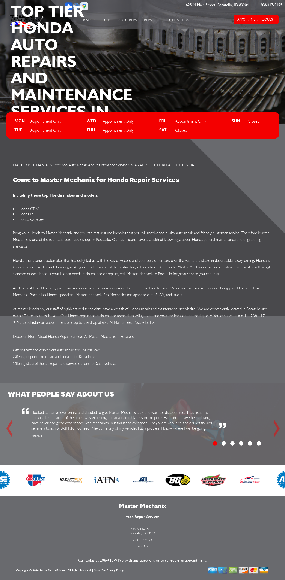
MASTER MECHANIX (30, 165)
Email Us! (142, 546)
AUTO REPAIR (129, 20)
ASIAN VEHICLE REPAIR (154, 165)
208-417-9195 (271, 5)
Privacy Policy (115, 570)
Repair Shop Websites (52, 570)
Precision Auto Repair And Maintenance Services (91, 165)
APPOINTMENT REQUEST (256, 19)
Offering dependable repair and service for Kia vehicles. (55, 356)
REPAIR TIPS (153, 20)
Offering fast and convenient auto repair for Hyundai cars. (57, 349)
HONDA (186, 165)
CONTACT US (178, 20)
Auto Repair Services (142, 517)
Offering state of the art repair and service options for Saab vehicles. (65, 363)
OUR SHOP (86, 20)
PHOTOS (107, 20)
